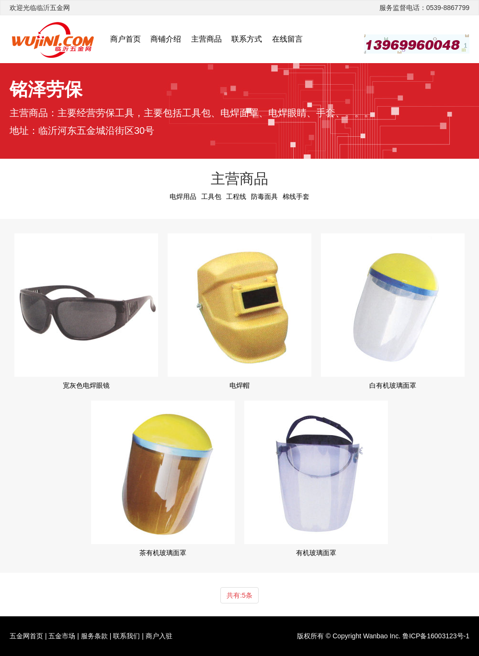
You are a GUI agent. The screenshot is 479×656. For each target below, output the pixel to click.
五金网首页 (26, 636)
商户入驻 (159, 636)
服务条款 (94, 636)
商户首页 (125, 39)
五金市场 (61, 636)
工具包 (211, 196)
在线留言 (287, 39)
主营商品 (206, 39)
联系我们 (126, 636)
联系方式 (246, 39)
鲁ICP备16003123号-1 (435, 636)
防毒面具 (264, 196)
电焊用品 (183, 196)
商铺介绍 (165, 39)
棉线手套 (296, 196)
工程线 (236, 196)
